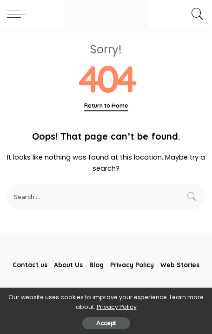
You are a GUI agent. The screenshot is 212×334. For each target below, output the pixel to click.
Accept (106, 323)
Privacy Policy (117, 307)
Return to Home (106, 105)
